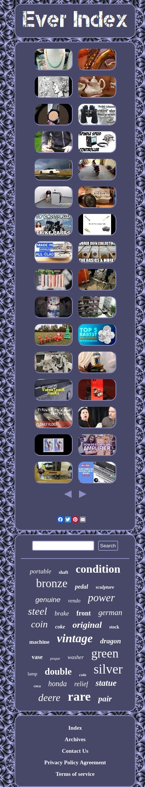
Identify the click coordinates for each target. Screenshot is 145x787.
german (110, 612)
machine (39, 642)
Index (75, 728)
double (58, 671)
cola (82, 674)
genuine (48, 600)
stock (114, 627)
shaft (63, 572)
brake (61, 613)
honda (57, 683)
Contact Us (75, 751)
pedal (81, 586)
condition (98, 569)
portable (40, 571)
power (101, 598)
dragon (110, 641)
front (83, 613)
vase (37, 657)
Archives (74, 739)
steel (37, 611)
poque (55, 658)
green (105, 653)
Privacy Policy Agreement (75, 762)
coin (39, 624)
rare (79, 696)
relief (81, 684)
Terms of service (75, 774)
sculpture (105, 587)
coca (37, 686)
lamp (32, 673)
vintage (75, 638)
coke (60, 627)
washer (75, 657)
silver (108, 669)
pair (105, 698)
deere (49, 697)
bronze (51, 583)
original (87, 625)
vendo (74, 601)
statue (105, 683)
